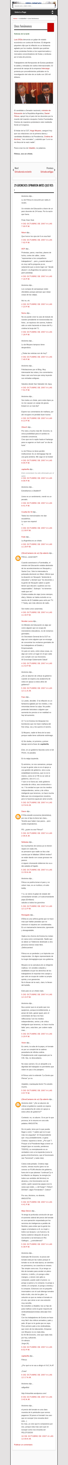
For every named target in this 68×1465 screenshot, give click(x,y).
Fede (23, 537)
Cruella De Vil (27, 512)
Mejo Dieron (26, 1211)
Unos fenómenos (23, 26)
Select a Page (20, 12)
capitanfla (25, 469)
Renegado (25, 915)
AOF (23, 249)
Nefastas (25, 842)
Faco (23, 697)
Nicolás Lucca (27, 621)
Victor (23, 1043)
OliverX (24, 427)
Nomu (24, 313)
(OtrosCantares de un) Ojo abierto (35, 553)
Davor (24, 811)
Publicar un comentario (23, 1445)
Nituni (23, 232)
